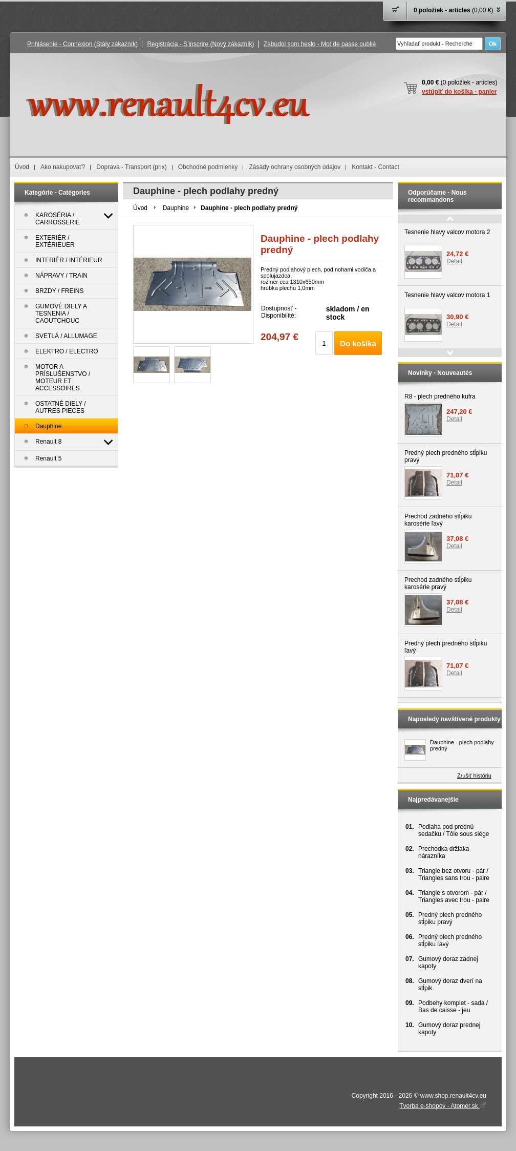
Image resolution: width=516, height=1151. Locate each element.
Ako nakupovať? (62, 167)
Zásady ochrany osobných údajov (294, 167)
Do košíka (358, 343)
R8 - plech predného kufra (440, 396)
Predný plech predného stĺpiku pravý (445, 456)
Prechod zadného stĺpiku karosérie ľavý (437, 520)
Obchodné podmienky (208, 167)
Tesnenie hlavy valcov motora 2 (447, 232)
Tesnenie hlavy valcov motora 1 (447, 295)
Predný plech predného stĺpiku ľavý (445, 647)
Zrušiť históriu (474, 775)
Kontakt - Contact (375, 167)
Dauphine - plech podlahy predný (462, 745)
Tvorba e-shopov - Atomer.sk (442, 1106)
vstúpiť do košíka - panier (459, 91)
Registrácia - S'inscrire (200, 44)
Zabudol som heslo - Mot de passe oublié (320, 44)
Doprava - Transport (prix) (131, 167)
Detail (454, 261)
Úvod (22, 167)
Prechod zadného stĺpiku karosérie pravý (437, 583)
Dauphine (176, 208)
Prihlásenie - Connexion (82, 44)
